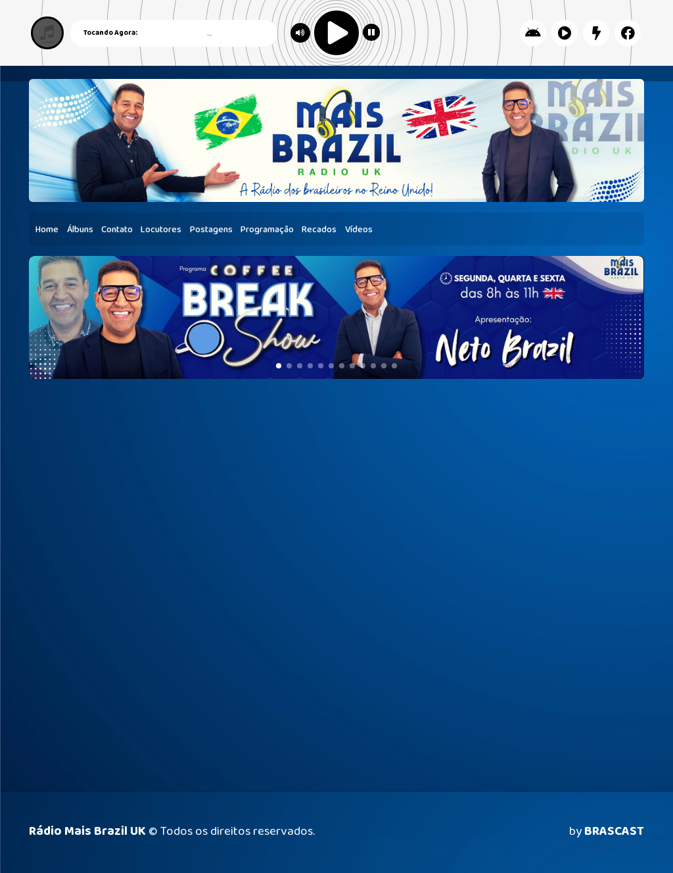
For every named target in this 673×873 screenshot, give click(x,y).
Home (46, 229)
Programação (267, 229)
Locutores (161, 229)
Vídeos (359, 229)
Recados (319, 229)
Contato (117, 229)
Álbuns (80, 229)
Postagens (211, 229)
